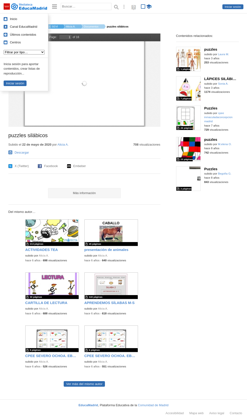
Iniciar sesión (233, 6)
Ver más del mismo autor (84, 384)
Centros (15, 42)
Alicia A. (70, 26)
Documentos (91, 26)
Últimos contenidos (23, 34)
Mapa (196, 413)
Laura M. (223, 54)
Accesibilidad (174, 413)
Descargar (22, 152)
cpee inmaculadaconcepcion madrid (218, 117)
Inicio (13, 19)
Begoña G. (224, 173)
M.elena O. (225, 144)
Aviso (216, 413)
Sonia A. (223, 83)
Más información (84, 193)
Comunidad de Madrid (153, 405)
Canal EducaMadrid (23, 26)
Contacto (236, 413)
